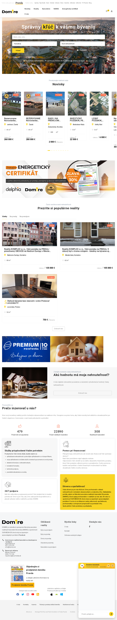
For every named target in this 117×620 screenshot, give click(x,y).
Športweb (42, 3)
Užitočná (78, 3)
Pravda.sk (72, 493)
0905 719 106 (9, 545)
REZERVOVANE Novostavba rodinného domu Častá (86, 118)
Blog (90, 3)
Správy (37, 3)
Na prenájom (24, 208)
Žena (61, 3)
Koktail (52, 3)
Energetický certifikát (70, 9)
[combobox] (58, 37)
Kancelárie (46, 9)
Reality (36, 9)
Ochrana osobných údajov (73, 526)
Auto (47, 3)
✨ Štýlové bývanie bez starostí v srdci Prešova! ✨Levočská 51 (27, 293)
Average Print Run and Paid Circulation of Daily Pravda (51, 603)
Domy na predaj (46, 530)
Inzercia (34, 596)
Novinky (27, 9)
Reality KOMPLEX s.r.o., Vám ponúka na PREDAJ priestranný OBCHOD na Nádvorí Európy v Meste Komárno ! (26, 241)
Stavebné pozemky (47, 534)
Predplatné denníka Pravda (22, 576)
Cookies (72, 603)
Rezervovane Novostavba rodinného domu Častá (27, 118)
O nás (27, 14)
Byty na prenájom (46, 521)
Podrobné (82, 50)
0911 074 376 (9, 536)
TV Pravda (85, 3)
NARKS (56, 9)
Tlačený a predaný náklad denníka (49, 596)
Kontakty (25, 596)
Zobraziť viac (58, 320)
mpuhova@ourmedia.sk (13, 547)
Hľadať (18, 50)
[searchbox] (58, 37)
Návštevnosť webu (68, 596)
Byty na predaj (45, 525)
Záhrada (72, 3)
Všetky (4, 208)
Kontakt (67, 522)
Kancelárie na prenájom (48, 538)
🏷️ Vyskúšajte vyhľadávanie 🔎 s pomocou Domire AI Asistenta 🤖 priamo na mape (54, 61)
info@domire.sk (10, 538)
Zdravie (57, 3)
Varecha (66, 3)
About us (29, 603)
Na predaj (13, 208)
